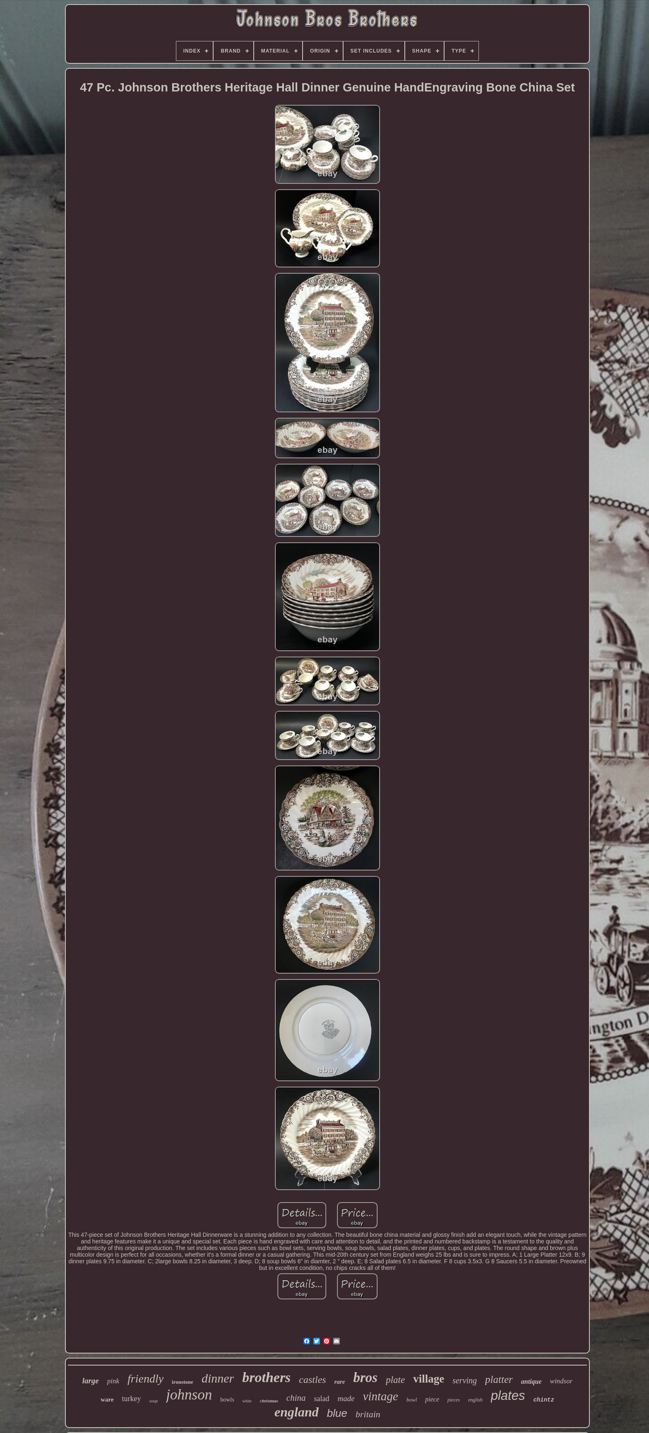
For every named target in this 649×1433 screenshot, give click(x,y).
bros (365, 1377)
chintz (543, 1400)
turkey (131, 1399)
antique (531, 1381)
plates (508, 1395)
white (247, 1401)
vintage (380, 1396)
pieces (453, 1400)
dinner (218, 1378)
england (296, 1411)
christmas (269, 1400)
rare (339, 1381)
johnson (189, 1395)
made (345, 1398)
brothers (266, 1377)
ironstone (182, 1382)
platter (499, 1379)
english (475, 1400)
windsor (561, 1381)
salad (321, 1399)
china (296, 1398)
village (428, 1379)
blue (337, 1413)
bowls (227, 1400)
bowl (411, 1400)
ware (107, 1399)
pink (113, 1381)
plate (395, 1380)
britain (368, 1414)
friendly (145, 1378)
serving (464, 1380)
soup (153, 1400)
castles (312, 1379)
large (90, 1380)
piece (432, 1399)
